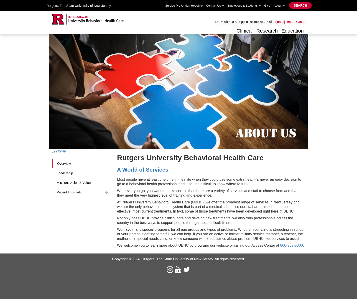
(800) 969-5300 (290, 22)
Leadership (65, 173)
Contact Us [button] (215, 5)
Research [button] (267, 31)
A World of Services (143, 170)
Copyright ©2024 (125, 259)
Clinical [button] (245, 31)
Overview (64, 163)
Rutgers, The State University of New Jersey (78, 6)
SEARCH (300, 5)
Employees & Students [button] (244, 5)
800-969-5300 (291, 245)
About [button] (279, 5)
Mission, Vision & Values (74, 183)
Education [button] (292, 31)
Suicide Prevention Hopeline (184, 5)
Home (61, 151)
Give (267, 5)
